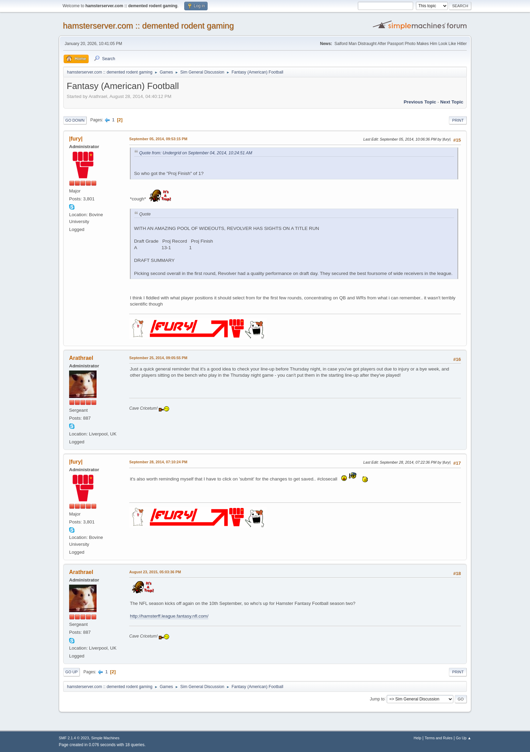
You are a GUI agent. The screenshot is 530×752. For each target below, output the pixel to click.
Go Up (71, 672)
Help (417, 738)
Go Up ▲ (463, 738)
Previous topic (420, 101)
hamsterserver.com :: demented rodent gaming (148, 25)
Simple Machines (105, 738)
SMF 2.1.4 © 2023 (74, 738)
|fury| (75, 139)
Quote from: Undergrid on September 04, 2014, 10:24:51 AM (195, 153)
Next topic (451, 101)
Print (458, 120)
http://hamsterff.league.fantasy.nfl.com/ (169, 616)
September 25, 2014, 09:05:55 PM (158, 358)
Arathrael (81, 358)
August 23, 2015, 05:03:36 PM (155, 572)
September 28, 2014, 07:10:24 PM (158, 462)
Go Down (75, 120)
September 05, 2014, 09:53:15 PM (158, 139)
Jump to (377, 698)
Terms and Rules (439, 738)
